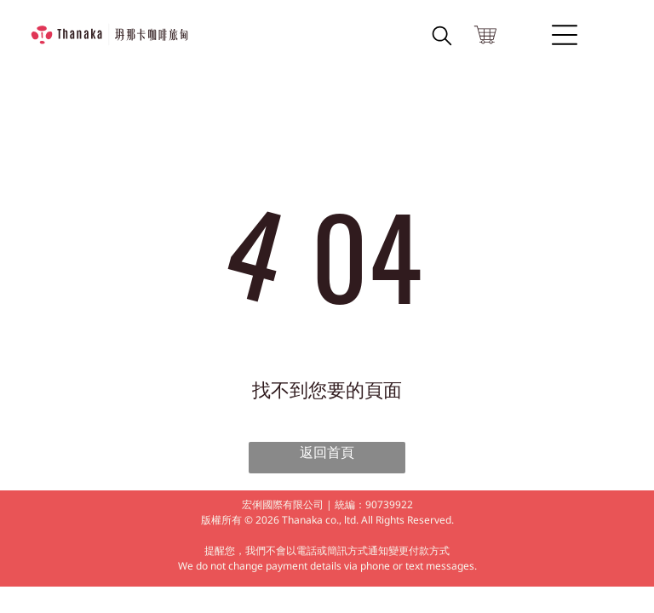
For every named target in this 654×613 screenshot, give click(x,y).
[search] (442, 38)
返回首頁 (327, 453)
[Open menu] (564, 35)
